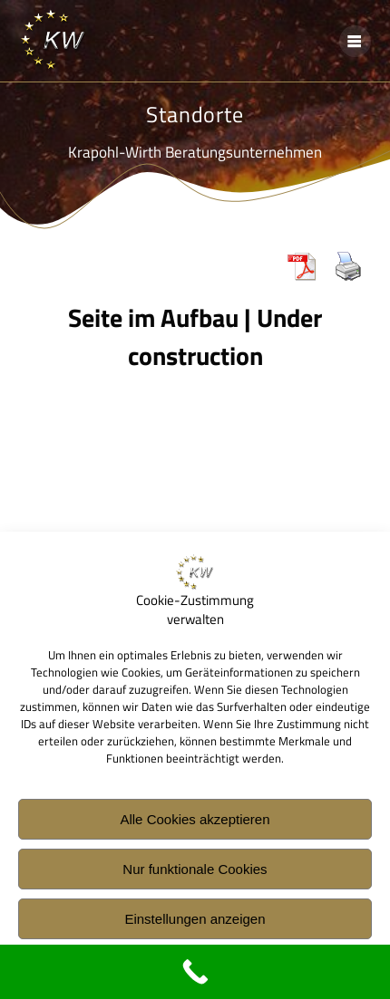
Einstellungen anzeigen (194, 922)
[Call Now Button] (195, 972)
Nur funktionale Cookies (194, 872)
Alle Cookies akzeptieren (194, 823)
